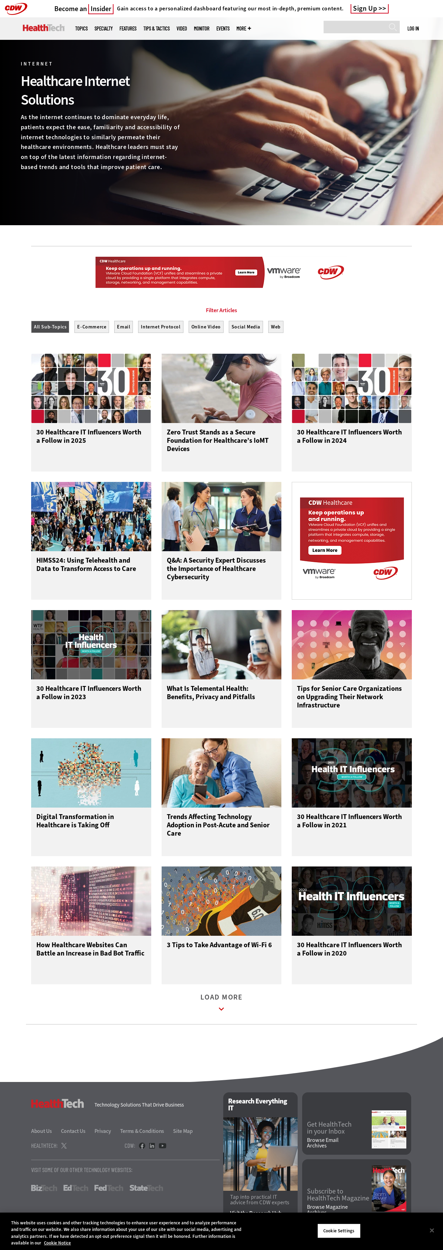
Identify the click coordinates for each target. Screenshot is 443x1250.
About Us (41, 1131)
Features (127, 28)
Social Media (246, 327)
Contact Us (73, 1131)
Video (182, 28)
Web (276, 327)
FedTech (108, 1188)
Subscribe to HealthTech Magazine (338, 1195)
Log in (413, 28)
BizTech (44, 1188)
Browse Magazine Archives (327, 1209)
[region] (221, 1231)
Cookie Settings (338, 1231)
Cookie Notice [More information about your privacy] (57, 1243)
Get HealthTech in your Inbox (329, 1128)
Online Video (206, 327)
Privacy (102, 1131)
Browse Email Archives (322, 1142)
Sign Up (365, 8)
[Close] (432, 1230)
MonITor (201, 28)
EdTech (75, 1188)
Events (222, 28)
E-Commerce (91, 327)
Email (123, 327)
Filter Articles (221, 310)
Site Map (183, 1131)
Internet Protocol (160, 327)
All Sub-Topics (50, 327)
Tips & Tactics (156, 28)
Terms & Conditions (142, 1131)
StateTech (146, 1188)
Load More (221, 1004)
